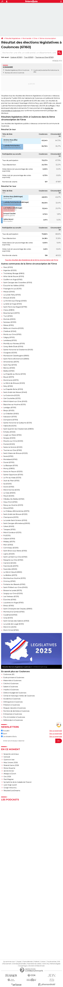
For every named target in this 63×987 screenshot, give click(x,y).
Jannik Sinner (9, 771)
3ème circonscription (47, 38)
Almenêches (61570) (11, 362)
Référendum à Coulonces (13, 720)
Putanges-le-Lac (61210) (12, 289)
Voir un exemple (55, 731)
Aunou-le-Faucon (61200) (12, 472)
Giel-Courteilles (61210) (11, 398)
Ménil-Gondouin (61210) (12, 533)
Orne (35, 38)
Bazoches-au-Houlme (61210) (14, 405)
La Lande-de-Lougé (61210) (13, 624)
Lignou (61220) (8, 554)
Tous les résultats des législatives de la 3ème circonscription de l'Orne (31, 260)
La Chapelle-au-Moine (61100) (14, 374)
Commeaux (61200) (10, 548)
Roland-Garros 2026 (11, 765)
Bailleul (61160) (8, 371)
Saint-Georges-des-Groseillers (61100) (17, 283)
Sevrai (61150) (8, 456)
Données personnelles (19, 964)
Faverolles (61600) (10, 569)
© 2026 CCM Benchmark (37, 966)
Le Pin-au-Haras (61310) (12, 478)
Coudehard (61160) (10, 615)
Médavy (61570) (9, 542)
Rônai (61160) (8, 508)
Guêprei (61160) (16, 57)
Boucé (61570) (8, 377)
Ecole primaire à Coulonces (13, 678)
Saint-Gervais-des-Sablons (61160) (16, 621)
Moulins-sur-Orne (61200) (13, 441)
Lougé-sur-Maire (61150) (12, 435)
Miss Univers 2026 (11, 763)
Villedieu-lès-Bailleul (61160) (13, 499)
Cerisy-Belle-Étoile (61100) (13, 347)
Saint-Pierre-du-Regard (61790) (15, 307)
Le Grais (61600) (9, 493)
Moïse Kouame (9, 768)
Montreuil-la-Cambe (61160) (13, 612)
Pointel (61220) (9, 444)
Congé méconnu (10, 788)
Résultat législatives (12, 38)
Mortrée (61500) (9, 319)
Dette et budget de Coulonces (14, 693)
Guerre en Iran (9, 760)
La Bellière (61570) (10, 575)
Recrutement (7, 964)
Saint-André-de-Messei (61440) (15, 392)
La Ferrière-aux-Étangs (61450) (14, 301)
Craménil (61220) (9, 563)
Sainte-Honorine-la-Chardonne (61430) (18, 350)
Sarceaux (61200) (9, 322)
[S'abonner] (31, 741)
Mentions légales (55, 964)
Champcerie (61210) (10, 517)
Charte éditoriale (27, 961)
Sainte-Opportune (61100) (13, 475)
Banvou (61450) (9, 368)
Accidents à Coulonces (12, 699)
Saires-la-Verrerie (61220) (12, 447)
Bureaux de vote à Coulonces (14, 73)
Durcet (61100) (8, 462)
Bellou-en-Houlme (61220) (13, 328)
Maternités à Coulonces (12, 681)
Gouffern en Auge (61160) (12, 280)
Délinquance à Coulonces (13, 702)
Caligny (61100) (9, 337)
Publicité (36, 961)
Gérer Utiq (45, 964)
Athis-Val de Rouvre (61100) (13, 276)
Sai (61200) (7, 484)
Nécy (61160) (8, 386)
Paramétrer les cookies (34, 964)
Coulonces (36, 70)
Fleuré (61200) (8, 496)
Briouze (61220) (9, 298)
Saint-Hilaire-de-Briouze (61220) (15, 453)
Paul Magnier (9, 779)
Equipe (19, 961)
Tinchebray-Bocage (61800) (13, 273)
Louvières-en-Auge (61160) (13, 603)
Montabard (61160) (10, 459)
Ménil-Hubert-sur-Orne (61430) (15, 401)
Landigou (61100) (9, 408)
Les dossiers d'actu (9, 736)
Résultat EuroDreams (12, 791)
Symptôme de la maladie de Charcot (18, 782)
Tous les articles (51, 961)
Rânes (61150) (8, 325)
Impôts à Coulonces (11, 690)
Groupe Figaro (23, 966)
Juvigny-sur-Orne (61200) (13, 593)
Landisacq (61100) (10, 340)
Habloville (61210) (9, 426)
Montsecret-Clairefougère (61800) (16, 356)
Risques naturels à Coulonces (14, 708)
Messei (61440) (9, 292)
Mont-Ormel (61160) (11, 630)
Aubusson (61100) (10, 417)
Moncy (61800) (9, 469)
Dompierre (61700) (10, 420)
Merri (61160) (8, 545)
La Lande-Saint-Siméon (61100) (15, 520)
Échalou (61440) (9, 432)
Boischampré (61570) (11, 313)
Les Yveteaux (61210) (11, 596)
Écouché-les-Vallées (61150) (13, 286)
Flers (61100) (8, 267)
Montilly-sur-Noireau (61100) (14, 344)
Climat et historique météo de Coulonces (19, 696)
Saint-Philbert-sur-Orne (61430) (15, 587)
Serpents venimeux (11, 754)
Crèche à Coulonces (10, 684)
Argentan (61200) (9, 270)
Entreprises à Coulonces (12, 714)
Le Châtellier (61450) (11, 414)
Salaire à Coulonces (10, 687)
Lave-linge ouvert (10, 785)
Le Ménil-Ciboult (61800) (12, 572)
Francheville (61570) (10, 566)
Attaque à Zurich (10, 774)
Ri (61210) (6, 536)
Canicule (7, 757)
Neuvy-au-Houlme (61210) (13, 505)
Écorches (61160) (9, 600)
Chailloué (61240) (9, 331)
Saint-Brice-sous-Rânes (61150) (15, 551)
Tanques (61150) (9, 529)
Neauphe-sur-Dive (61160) (13, 560)
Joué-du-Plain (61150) (11, 481)
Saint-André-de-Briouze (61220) (15, 514)
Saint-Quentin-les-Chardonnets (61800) (18, 429)
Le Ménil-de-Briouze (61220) (14, 383)
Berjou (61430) (8, 411)
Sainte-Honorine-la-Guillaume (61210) (17, 423)
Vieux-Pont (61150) (10, 502)
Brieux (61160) (8, 606)
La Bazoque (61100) (10, 466)
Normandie (27, 38)
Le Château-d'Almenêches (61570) (16, 511)
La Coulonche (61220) (11, 395)
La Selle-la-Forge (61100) (12, 304)
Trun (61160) (28, 57)
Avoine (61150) (8, 487)
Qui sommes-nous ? (9, 961)
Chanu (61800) (8, 310)
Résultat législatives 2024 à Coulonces (17, 70)
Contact (42, 961)
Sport (4, 734)
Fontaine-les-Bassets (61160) (14, 584)
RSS (59, 961)
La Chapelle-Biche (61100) (13, 389)
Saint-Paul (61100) (10, 365)
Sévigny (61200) (9, 438)
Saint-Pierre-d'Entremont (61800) (16, 359)
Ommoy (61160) (9, 581)
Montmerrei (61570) (10, 380)
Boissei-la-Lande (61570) (12, 590)
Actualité (5, 731)
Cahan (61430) (8, 526)
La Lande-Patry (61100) (12, 295)
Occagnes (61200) (10, 353)
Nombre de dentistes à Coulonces (16, 711)
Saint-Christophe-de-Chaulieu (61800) (17, 609)
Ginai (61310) (8, 618)
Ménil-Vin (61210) (9, 627)
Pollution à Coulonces (11, 705)
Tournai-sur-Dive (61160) (44, 57)
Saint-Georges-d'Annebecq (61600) (16, 523)
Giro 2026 (7, 777)
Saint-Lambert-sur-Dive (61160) (15, 557)
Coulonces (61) (8, 674)
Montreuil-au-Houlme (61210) (14, 578)
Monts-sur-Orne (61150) (12, 334)
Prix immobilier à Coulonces (14, 717)
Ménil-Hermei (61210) (11, 490)
